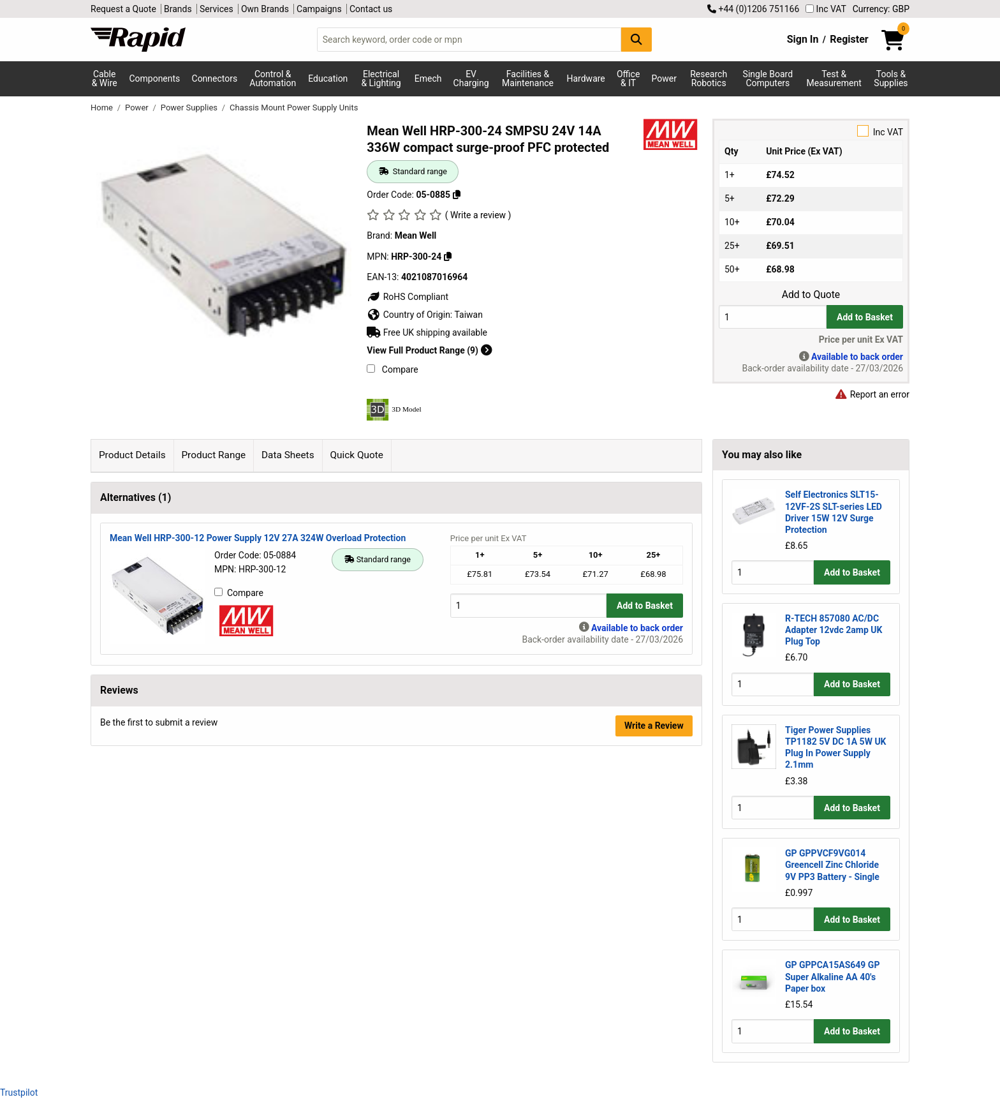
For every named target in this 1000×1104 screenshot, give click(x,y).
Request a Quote (123, 9)
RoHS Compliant (407, 297)
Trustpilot (19, 1092)
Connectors (215, 78)
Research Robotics (708, 78)
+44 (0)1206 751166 (753, 8)
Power (664, 78)
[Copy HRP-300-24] (448, 256)
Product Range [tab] (213, 455)
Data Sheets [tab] (287, 455)
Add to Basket (865, 317)
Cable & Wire (104, 78)
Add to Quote (811, 295)
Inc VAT (825, 8)
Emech (428, 78)
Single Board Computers (768, 78)
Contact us (370, 9)
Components (154, 78)
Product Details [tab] (132, 455)
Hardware (586, 78)
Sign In (803, 39)
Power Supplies (190, 107)
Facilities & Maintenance (528, 78)
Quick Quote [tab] (356, 455)
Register (849, 39)
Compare (392, 369)
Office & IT (628, 78)
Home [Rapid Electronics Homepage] (103, 107)
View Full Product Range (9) (429, 350)
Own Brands (265, 9)
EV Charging (471, 78)
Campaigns (319, 9)
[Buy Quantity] (773, 317)
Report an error (871, 394)
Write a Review (654, 725)
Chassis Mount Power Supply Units (294, 107)
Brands (178, 9)
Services (216, 9)
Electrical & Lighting (381, 78)
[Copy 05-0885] (456, 194)
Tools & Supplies (891, 78)
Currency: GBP (881, 8)
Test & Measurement (834, 78)
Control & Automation (272, 78)
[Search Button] (636, 39)
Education (328, 78)
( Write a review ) (478, 215)
